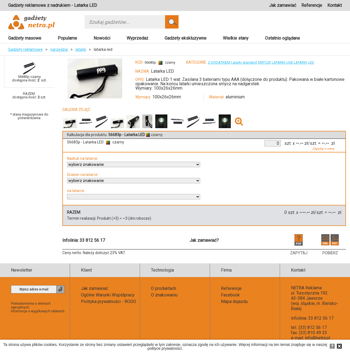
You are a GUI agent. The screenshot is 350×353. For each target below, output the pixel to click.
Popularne (67, 38)
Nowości (102, 38)
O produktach (163, 288)
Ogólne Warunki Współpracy (108, 295)
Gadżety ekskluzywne (185, 38)
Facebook (230, 295)
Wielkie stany (236, 38)
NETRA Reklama (306, 287)
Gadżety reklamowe (25, 49)
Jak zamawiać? (204, 240)
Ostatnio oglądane (282, 38)
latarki (80, 49)
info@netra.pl (317, 337)
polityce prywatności (164, 348)
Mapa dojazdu (234, 301)
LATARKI (300, 62)
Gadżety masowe (24, 38)
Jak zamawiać (282, 5)
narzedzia (59, 49)
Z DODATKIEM (219, 62)
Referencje (311, 5)
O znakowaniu (164, 295)
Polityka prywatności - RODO (108, 301)
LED (311, 62)
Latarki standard (244, 62)
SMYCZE (264, 62)
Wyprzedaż (137, 38)
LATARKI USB (282, 62)
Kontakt (334, 5)
